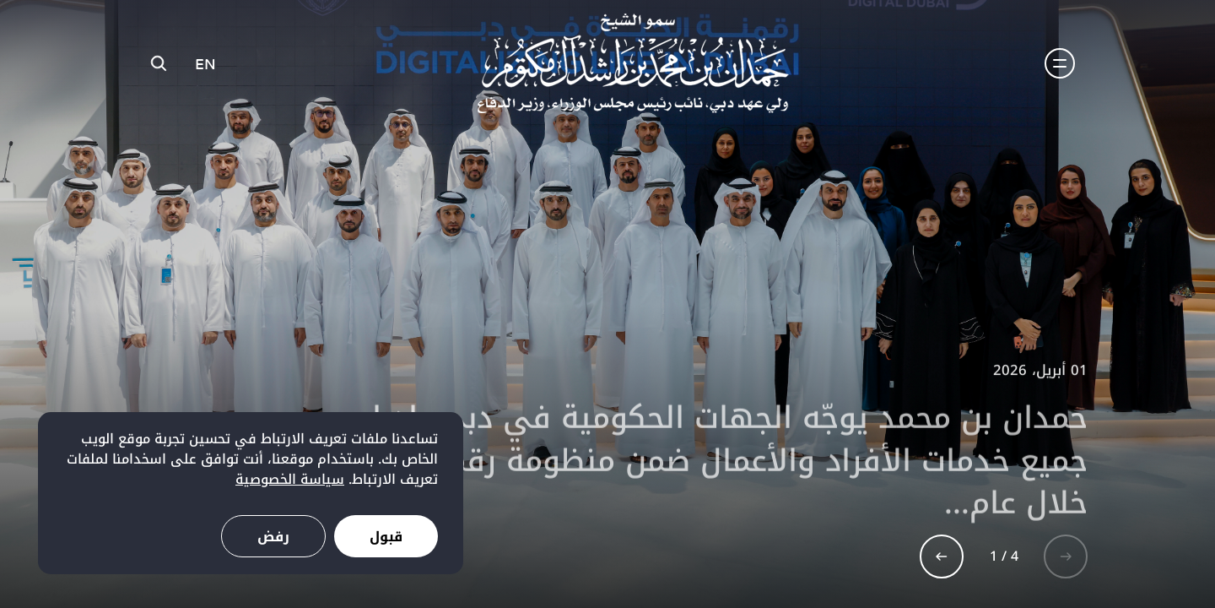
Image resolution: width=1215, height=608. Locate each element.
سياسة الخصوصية (289, 479)
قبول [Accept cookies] (386, 537)
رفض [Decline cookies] (273, 537)
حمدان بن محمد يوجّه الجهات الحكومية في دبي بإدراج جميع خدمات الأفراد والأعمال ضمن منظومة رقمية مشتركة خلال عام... (693, 467)
